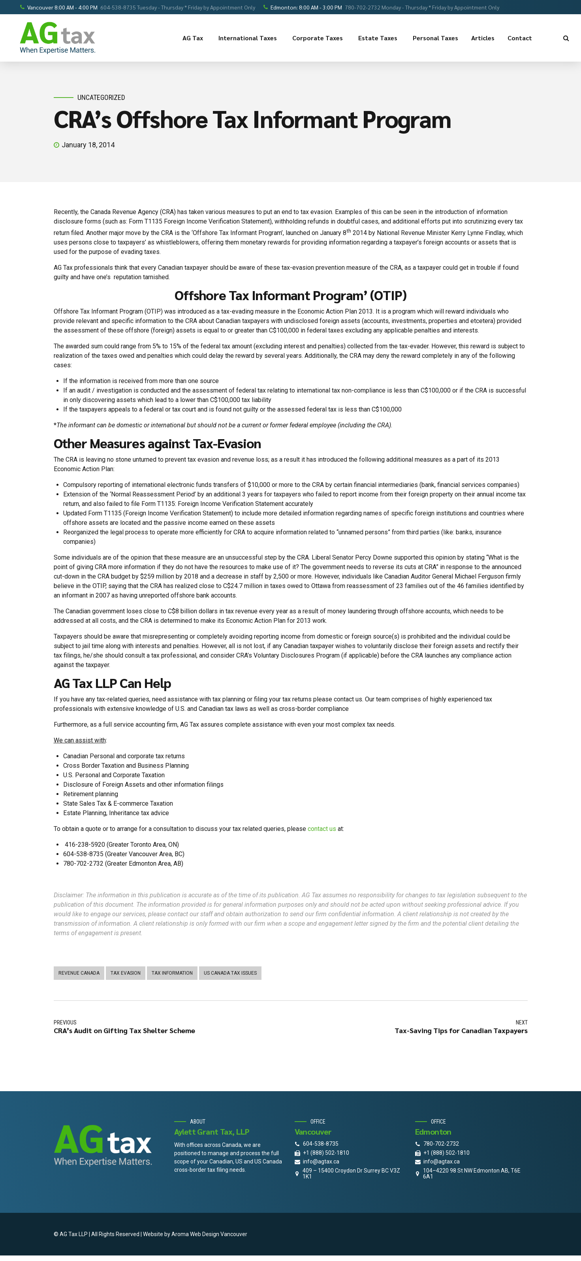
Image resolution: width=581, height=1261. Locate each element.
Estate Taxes (379, 38)
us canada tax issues (230, 973)
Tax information (172, 973)
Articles (483, 38)
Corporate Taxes (318, 38)
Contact (521, 38)
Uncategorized (101, 97)
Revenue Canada (79, 973)
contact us (322, 829)
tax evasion (126, 973)
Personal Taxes (435, 38)
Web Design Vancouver (218, 1234)
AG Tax (193, 38)
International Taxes (248, 38)
